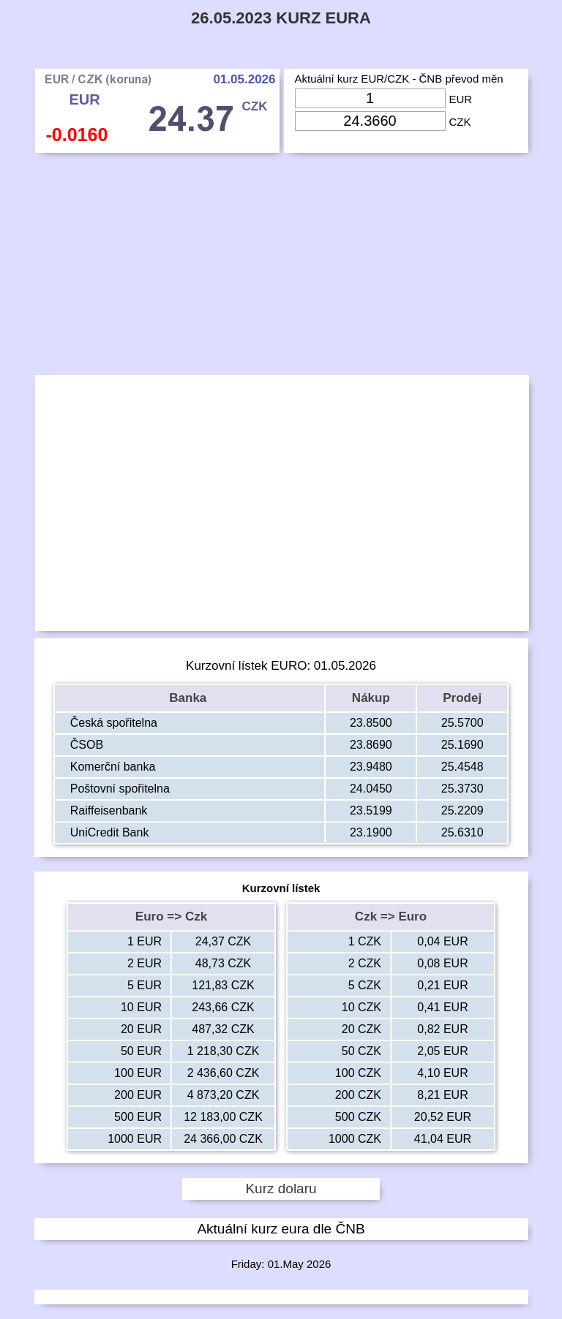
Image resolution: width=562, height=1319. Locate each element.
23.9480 (371, 766)
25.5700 (462, 723)
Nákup (371, 698)
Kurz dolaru (280, 1188)
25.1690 (462, 744)
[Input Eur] (370, 98)
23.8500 (371, 723)
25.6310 (462, 832)
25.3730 (462, 788)
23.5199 (371, 810)
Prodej (462, 698)
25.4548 (462, 766)
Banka (189, 698)
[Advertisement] (281, 267)
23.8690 (371, 744)
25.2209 (462, 810)
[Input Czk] (370, 121)
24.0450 (371, 788)
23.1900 (371, 832)
